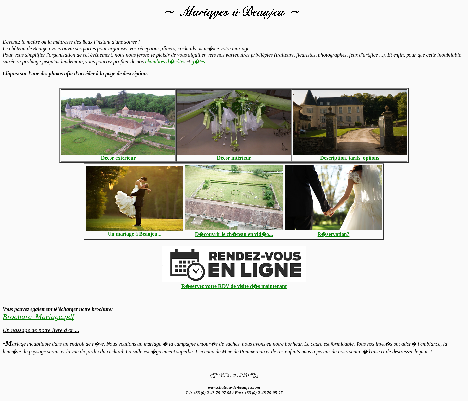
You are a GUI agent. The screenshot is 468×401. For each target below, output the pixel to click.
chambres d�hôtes (165, 61)
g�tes (198, 61)
